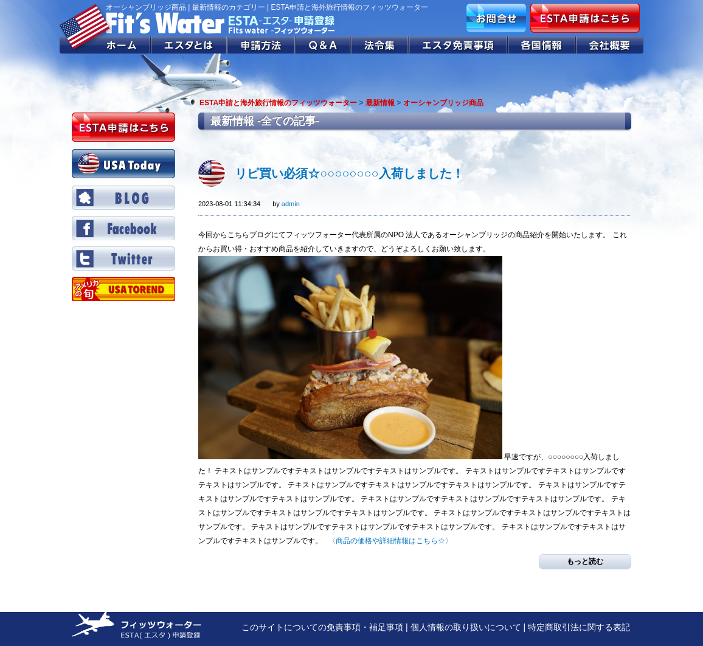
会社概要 (609, 45)
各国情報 (542, 45)
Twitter (123, 258)
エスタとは (189, 45)
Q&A (324, 45)
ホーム (105, 45)
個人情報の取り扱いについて (465, 627)
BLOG (123, 198)
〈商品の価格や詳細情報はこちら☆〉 (390, 541)
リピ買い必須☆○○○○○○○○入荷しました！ (349, 173)
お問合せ (496, 18)
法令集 (380, 45)
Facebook (123, 228)
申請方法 (261, 45)
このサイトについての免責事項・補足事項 (322, 627)
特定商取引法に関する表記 (579, 627)
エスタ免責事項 (458, 45)
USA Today (123, 163)
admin (291, 203)
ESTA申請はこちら (585, 18)
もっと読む (585, 561)
